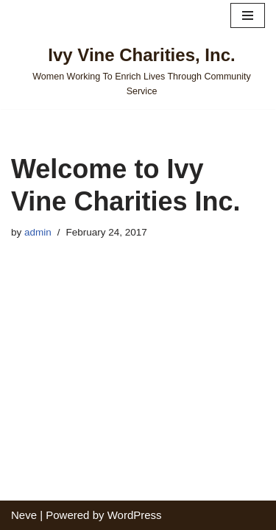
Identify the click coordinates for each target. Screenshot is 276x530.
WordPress (134, 515)
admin (38, 232)
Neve (24, 515)
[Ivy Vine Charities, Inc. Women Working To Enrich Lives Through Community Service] (138, 70)
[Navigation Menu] (247, 15)
